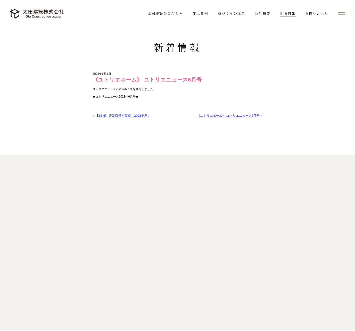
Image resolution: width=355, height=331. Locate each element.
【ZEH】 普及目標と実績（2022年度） (122, 116)
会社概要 (262, 13)
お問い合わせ (317, 13)
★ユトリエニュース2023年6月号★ (116, 97)
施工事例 (200, 13)
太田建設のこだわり (165, 13)
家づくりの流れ (231, 13)
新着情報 (288, 13)
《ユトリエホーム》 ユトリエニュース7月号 (228, 116)
